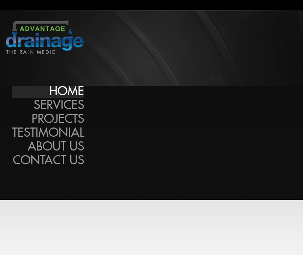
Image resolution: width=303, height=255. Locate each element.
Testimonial (48, 133)
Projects (58, 119)
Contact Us (48, 161)
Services (59, 106)
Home (66, 92)
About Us (56, 147)
